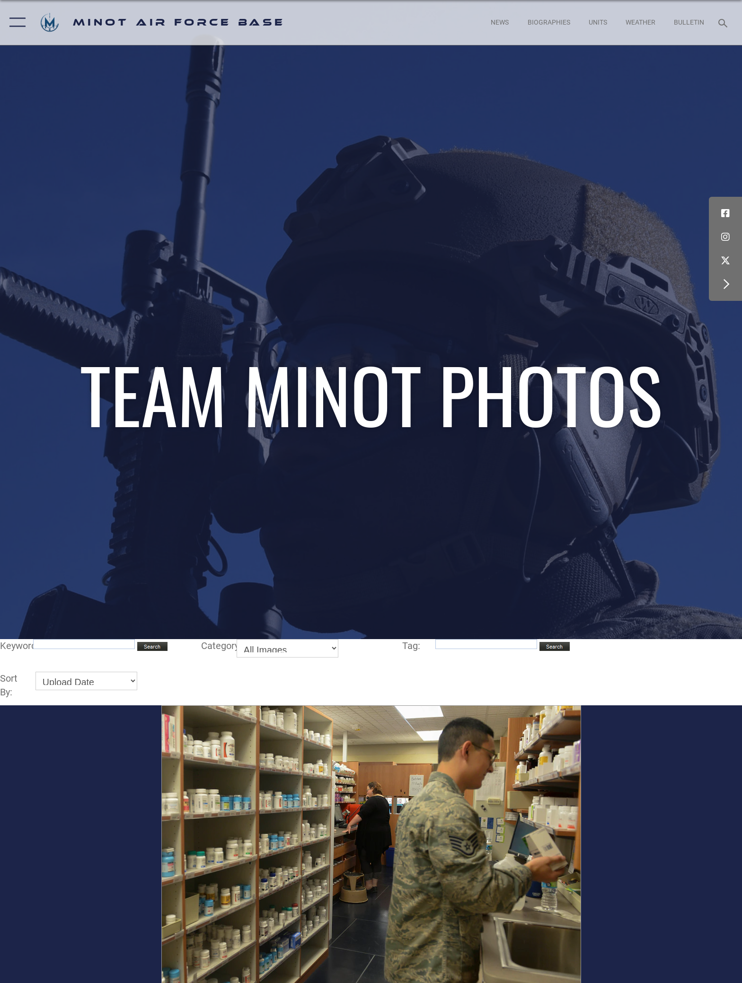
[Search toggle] (724, 22)
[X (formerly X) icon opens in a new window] (725, 260)
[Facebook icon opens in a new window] (725, 213)
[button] (15, 22)
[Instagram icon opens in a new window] (725, 237)
